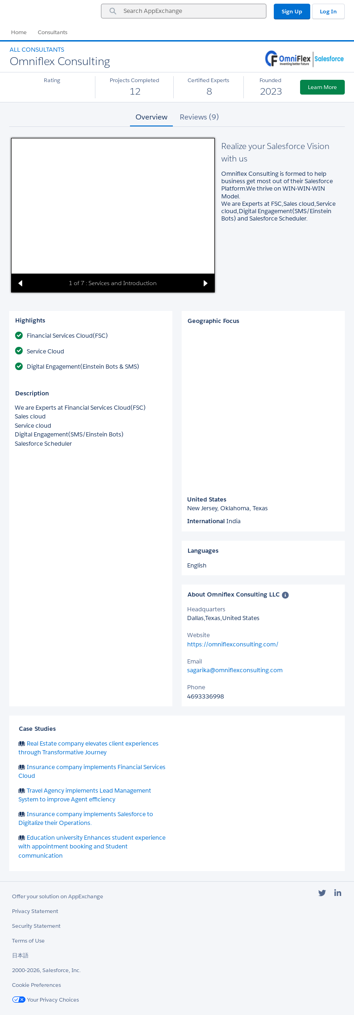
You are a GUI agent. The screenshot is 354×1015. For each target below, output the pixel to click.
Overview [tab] (151, 117)
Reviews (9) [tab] (199, 117)
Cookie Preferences (36, 985)
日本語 (20, 955)
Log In (328, 11)
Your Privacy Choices (45, 999)
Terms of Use (28, 940)
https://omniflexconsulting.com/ (233, 644)
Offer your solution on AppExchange (57, 896)
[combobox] (183, 11)
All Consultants (37, 50)
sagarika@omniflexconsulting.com (235, 670)
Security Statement (36, 926)
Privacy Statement (35, 911)
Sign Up (292, 11)
